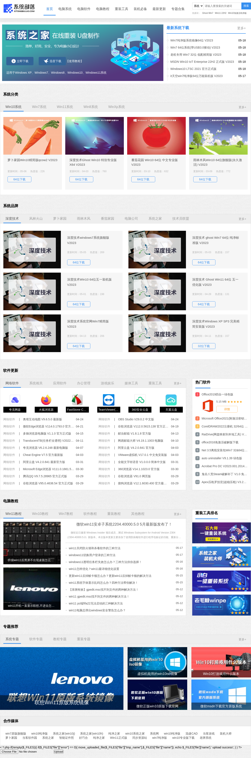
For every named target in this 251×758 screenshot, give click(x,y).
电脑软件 (84, 9)
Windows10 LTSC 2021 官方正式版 (193, 69)
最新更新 (159, 9)
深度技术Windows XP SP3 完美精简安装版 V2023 (215, 323)
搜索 (246, 5)
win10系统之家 (135, 733)
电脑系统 (65, 9)
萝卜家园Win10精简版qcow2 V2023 (32, 160)
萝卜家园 (11, 737)
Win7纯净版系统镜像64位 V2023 (191, 40)
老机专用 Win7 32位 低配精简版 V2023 (196, 54)
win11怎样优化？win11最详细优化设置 (94, 569)
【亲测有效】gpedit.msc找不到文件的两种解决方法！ (104, 589)
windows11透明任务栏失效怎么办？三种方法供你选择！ (105, 562)
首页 (49, 9)
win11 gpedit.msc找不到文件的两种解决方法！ (99, 596)
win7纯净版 (159, 737)
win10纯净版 (39, 733)
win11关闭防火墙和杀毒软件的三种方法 (94, 548)
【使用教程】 (74, 61)
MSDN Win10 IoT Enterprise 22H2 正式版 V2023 (202, 61)
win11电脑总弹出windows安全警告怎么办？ (97, 610)
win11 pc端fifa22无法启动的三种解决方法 (96, 603)
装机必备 (140, 9)
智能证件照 (66, 737)
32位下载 (204, 346)
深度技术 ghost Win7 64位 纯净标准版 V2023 (215, 240)
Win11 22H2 (220, 13)
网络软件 (9, 419)
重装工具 (121, 9)
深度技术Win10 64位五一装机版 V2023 (89, 282)
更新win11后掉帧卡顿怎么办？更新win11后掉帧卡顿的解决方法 (110, 575)
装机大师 (226, 733)
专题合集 (178, 9)
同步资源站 (139, 737)
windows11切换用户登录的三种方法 (92, 555)
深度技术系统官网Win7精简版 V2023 (88, 323)
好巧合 (83, 737)
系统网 (154, 733)
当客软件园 (29, 737)
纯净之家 (114, 733)
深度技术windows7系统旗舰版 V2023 (88, 240)
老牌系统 (205, 737)
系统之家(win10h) (91, 733)
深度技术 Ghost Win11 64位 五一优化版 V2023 (215, 282)
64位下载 (19, 179)
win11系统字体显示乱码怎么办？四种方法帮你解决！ (103, 582)
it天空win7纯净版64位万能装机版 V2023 (196, 76)
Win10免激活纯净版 (237, 13)
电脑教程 (102, 9)
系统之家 (48, 737)
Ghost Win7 (207, 13)
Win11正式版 (118, 737)
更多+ (241, 28)
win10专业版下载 (183, 737)
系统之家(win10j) (64, 733)
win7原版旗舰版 (15, 733)
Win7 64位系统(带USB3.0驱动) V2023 (195, 47)
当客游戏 (209, 733)
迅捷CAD (192, 733)
